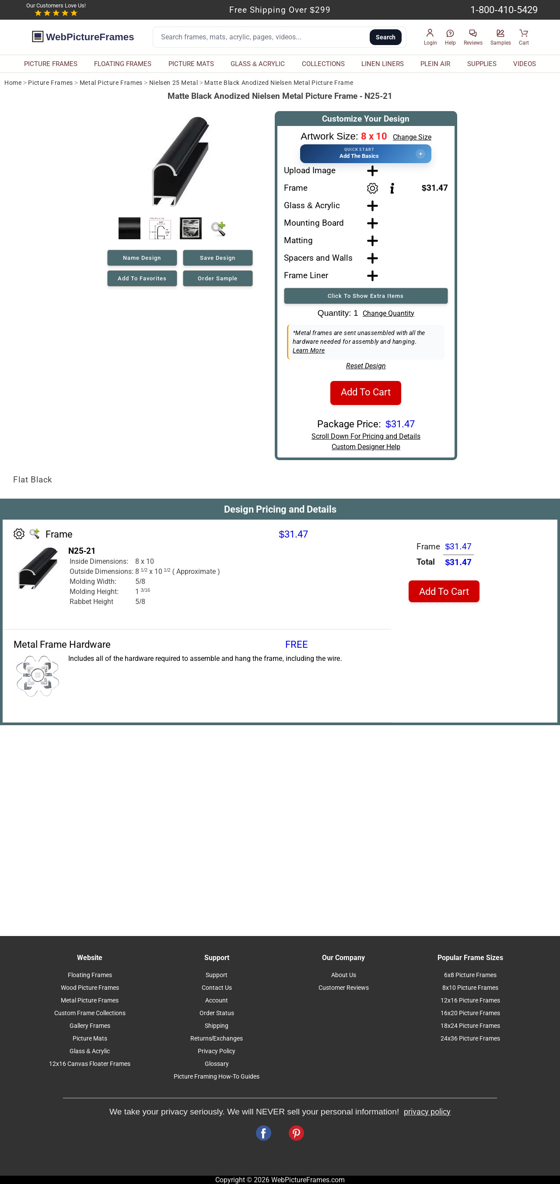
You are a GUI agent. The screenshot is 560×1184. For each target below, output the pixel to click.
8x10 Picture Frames (470, 988)
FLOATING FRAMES (122, 64)
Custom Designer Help (366, 447)
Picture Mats (90, 1038)
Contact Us (217, 988)
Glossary (217, 1064)
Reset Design (366, 366)
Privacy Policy (216, 1051)
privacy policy (427, 1111)
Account (216, 1000)
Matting (298, 240)
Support (217, 975)
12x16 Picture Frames (470, 1000)
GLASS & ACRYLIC (258, 64)
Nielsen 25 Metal (173, 83)
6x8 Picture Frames (470, 975)
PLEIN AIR (435, 64)
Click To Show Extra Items (366, 296)
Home (12, 83)
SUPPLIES (482, 64)
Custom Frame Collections (90, 1013)
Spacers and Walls (318, 258)
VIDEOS (524, 64)
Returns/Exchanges (216, 1038)
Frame (296, 188)
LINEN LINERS (382, 64)
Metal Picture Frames (111, 83)
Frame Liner (306, 275)
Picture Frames (50, 83)
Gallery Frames (90, 1026)
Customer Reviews (343, 988)
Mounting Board (314, 223)
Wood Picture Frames (90, 988)
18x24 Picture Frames (470, 1026)
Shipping (216, 1026)
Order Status (217, 1013)
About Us (343, 975)
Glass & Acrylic (312, 205)
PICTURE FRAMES (50, 64)
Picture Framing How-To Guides (217, 1076)
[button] (430, 37)
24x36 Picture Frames (470, 1038)
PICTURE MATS (191, 64)
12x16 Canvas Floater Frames (89, 1064)
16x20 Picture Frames (470, 1013)
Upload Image (310, 170)
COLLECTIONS (323, 64)
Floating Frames (90, 975)
